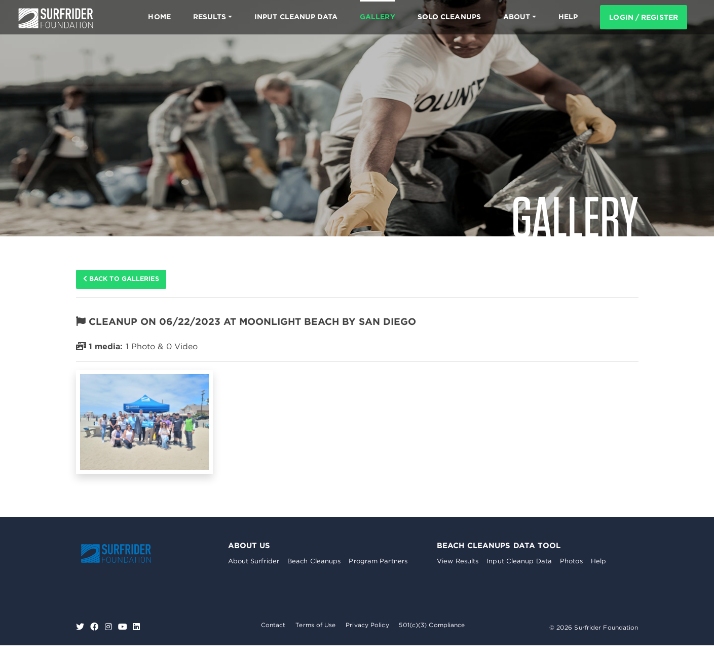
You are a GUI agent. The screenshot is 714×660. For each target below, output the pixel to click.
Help (598, 561)
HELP (568, 17)
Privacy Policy (367, 625)
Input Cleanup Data (295, 17)
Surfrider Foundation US (56, 18)
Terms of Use (315, 625)
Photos (571, 561)
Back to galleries (122, 279)
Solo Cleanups (449, 17)
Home (159, 17)
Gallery (377, 17)
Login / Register (643, 17)
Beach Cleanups (314, 561)
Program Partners (378, 561)
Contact (273, 625)
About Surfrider (254, 561)
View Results (457, 561)
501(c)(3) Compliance (432, 625)
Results (210, 17)
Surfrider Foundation (124, 553)
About (517, 17)
